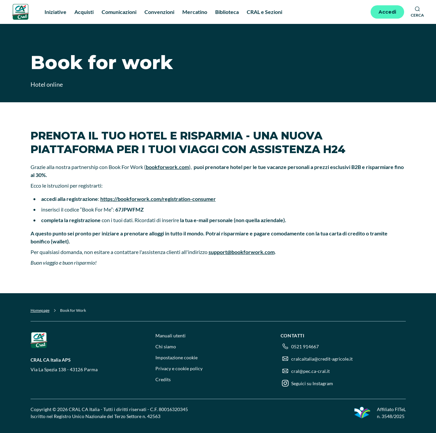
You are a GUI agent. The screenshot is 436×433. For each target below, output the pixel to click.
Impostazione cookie (176, 357)
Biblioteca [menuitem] (227, 12)
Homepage (40, 310)
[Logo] (20, 12)
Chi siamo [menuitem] (165, 346)
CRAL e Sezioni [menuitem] (264, 12)
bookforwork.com (167, 167)
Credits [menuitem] (163, 379)
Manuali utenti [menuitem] (170, 335)
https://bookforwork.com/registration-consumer (158, 199)
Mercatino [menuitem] (194, 12)
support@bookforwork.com (242, 252)
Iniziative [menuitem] (55, 12)
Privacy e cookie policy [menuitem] (179, 368)
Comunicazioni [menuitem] (119, 12)
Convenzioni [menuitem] (159, 12)
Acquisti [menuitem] (84, 12)
